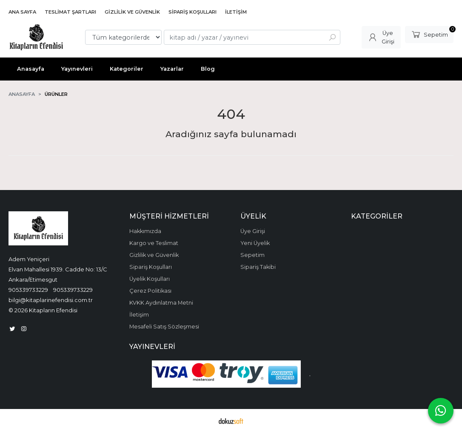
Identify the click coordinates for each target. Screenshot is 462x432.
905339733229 (28, 289)
